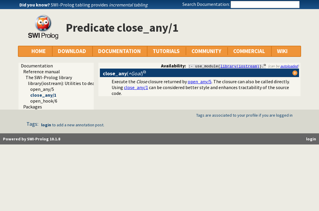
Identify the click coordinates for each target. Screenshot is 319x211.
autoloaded (289, 66)
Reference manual (41, 71)
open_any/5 (42, 89)
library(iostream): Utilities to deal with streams (76, 83)
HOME (38, 51)
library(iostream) (239, 66)
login (46, 124)
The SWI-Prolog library (49, 77)
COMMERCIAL (249, 51)
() (123, 73)
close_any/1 (43, 95)
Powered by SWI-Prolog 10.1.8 (31, 139)
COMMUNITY (206, 51)
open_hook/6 (43, 101)
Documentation (37, 66)
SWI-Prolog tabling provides (99, 5)
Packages (32, 107)
